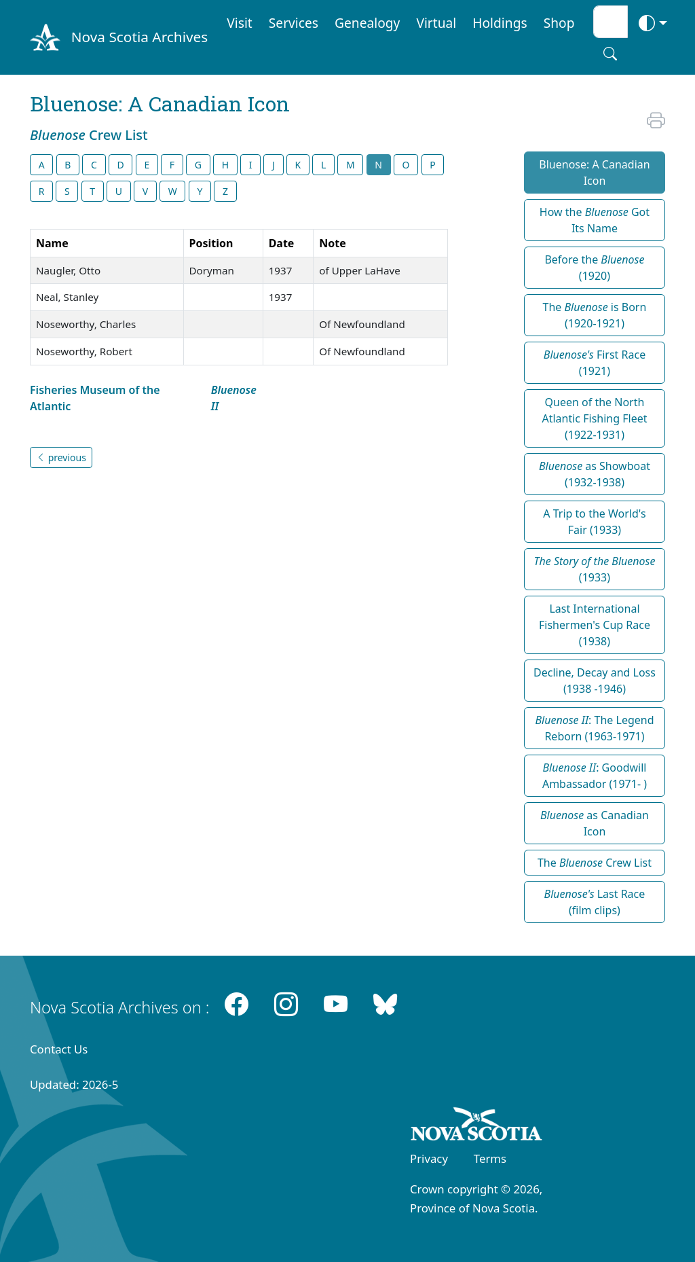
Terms (490, 1158)
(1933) (594, 569)
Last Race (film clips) (594, 902)
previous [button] (61, 457)
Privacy (429, 1158)
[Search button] (610, 53)
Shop (559, 23)
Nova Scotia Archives (139, 36)
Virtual (436, 23)
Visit (239, 23)
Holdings (499, 23)
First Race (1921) (594, 362)
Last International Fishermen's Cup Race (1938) (594, 625)
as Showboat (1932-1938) (594, 474)
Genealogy (367, 23)
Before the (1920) (594, 267)
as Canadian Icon (594, 823)
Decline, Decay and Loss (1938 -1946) (594, 680)
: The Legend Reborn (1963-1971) (594, 728)
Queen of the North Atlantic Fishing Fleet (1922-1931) (594, 418)
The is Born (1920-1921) (595, 315)
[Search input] (610, 21)
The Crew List (595, 862)
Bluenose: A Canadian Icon (594, 172)
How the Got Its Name (595, 220)
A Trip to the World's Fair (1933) (594, 521)
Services (293, 23)
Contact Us (59, 1049)
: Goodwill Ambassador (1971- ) (594, 775)
